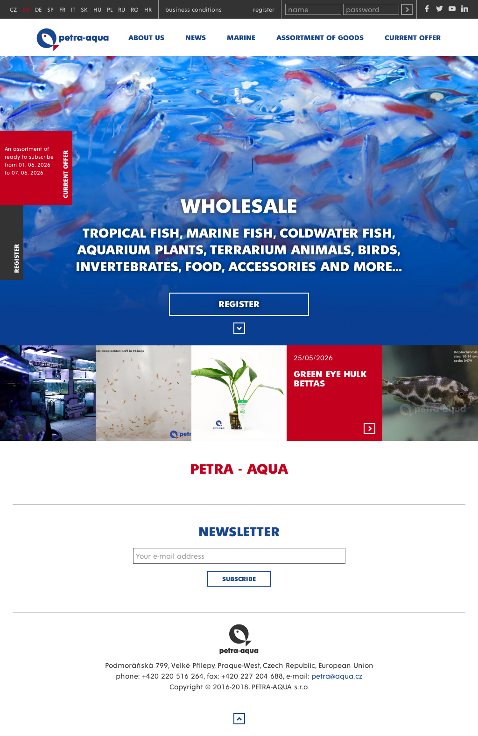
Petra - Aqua (72, 37)
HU (97, 9)
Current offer (413, 37)
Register (263, 9)
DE (38, 9)
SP (50, 9)
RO (135, 9)
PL (109, 9)
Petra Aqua (239, 639)
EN (25, 9)
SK (84, 9)
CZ (13, 9)
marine (241, 37)
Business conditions (193, 9)
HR (148, 9)
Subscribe (239, 578)
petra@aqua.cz (336, 675)
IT (73, 9)
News (195, 37)
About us (146, 37)
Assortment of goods (320, 37)
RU (121, 9)
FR (62, 9)
